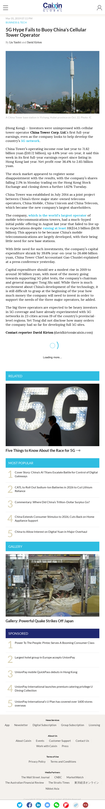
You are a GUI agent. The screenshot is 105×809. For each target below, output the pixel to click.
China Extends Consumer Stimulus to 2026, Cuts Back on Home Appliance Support (54, 518)
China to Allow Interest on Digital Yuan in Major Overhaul (51, 531)
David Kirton (34, 42)
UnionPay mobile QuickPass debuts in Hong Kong (46, 672)
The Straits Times (59, 782)
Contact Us (82, 740)
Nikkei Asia (52, 788)
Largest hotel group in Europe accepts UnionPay (45, 657)
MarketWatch (75, 777)
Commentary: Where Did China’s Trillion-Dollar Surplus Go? (52, 502)
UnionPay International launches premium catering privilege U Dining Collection (54, 688)
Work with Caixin (46, 746)
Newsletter (21, 725)
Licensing (94, 725)
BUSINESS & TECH (16, 22)
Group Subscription (72, 725)
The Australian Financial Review (24, 782)
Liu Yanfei (15, 42)
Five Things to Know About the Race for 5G (40, 450)
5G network (30, 141)
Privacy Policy (37, 761)
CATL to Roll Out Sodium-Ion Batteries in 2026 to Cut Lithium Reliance (53, 489)
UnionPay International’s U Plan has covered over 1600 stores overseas (53, 703)
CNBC (58, 777)
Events (40, 740)
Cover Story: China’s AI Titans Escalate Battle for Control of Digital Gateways (56, 474)
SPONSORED (18, 633)
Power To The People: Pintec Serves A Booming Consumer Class (54, 642)
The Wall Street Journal (35, 777)
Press (65, 746)
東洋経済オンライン (87, 782)
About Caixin (23, 740)
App (7, 725)
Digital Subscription (44, 725)
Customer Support (60, 740)
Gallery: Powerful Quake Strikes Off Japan (39, 621)
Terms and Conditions (63, 761)
